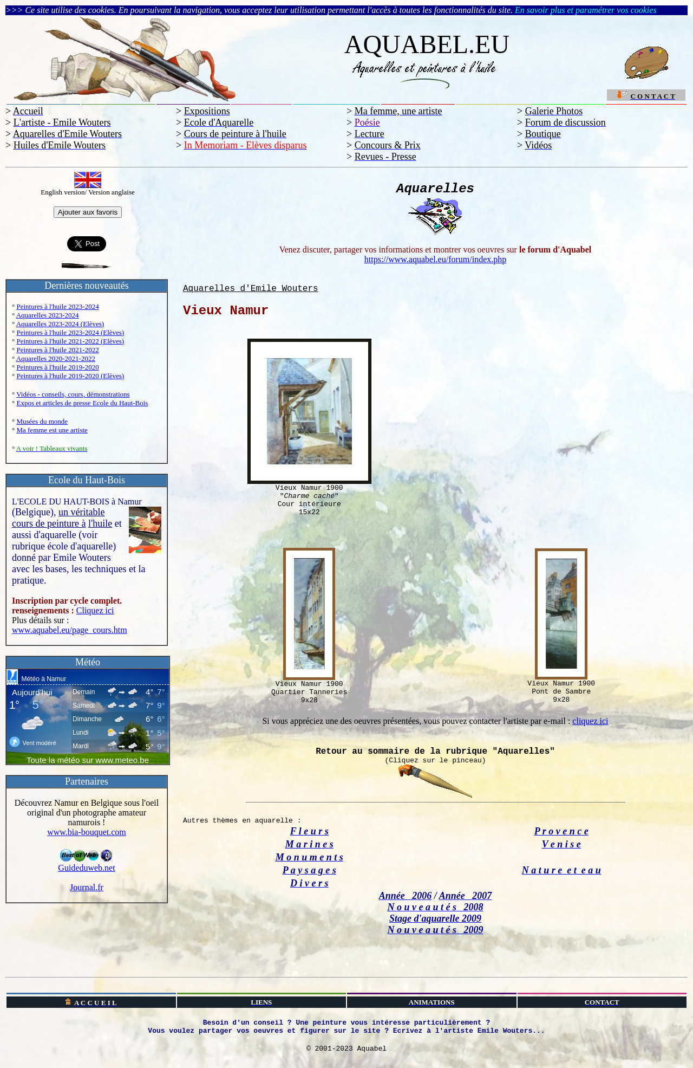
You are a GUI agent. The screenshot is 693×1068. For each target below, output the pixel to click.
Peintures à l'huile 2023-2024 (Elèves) (70, 332)
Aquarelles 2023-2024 (47, 315)
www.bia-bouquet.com (86, 832)
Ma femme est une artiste (51, 430)
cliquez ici (590, 721)
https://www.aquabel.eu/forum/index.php (435, 259)
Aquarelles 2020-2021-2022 (55, 358)
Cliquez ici (95, 610)
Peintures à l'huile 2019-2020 (57, 367)
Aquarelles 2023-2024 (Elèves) (60, 324)
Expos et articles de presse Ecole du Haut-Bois (82, 403)
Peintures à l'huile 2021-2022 (57, 350)
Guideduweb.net (86, 864)
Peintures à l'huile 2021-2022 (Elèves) (70, 341)
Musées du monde (42, 421)
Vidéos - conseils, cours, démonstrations (72, 394)
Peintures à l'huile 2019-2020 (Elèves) (70, 376)
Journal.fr (86, 887)
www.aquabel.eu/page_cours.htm (69, 630)
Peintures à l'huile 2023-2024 (57, 306)
